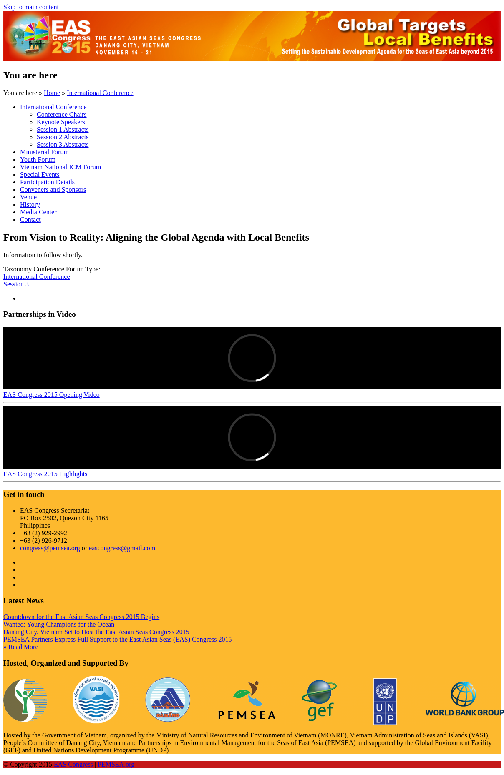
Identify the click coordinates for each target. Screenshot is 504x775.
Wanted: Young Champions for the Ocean (58, 624)
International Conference (100, 92)
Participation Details (47, 182)
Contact (30, 219)
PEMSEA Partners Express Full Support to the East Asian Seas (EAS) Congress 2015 (117, 639)
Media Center (38, 212)
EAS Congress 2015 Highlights (45, 473)
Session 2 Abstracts (62, 136)
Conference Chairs (62, 114)
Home (52, 92)
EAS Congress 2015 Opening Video (51, 394)
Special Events (40, 174)
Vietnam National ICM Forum (60, 167)
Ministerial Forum (44, 152)
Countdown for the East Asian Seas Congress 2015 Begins (81, 616)
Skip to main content (31, 6)
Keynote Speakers (61, 121)
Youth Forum (37, 159)
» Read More (20, 646)
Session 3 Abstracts (62, 144)
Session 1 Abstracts (62, 129)
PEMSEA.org (116, 764)
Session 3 (16, 284)
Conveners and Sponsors (53, 189)
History (30, 204)
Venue (28, 197)
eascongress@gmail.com (122, 548)
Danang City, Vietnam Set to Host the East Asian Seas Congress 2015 (96, 631)
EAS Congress (73, 764)
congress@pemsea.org (50, 548)
